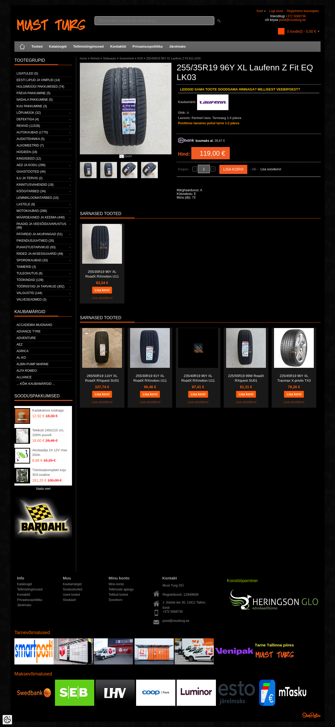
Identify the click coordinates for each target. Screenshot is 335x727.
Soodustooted (72, 589)
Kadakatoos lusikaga (48, 410)
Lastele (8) (25, 204)
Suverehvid (126, 58)
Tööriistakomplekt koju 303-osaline (49, 472)
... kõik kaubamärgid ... (35, 384)
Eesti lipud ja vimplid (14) (38, 80)
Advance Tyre (28, 331)
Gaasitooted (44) (31, 171)
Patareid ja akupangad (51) (39, 234)
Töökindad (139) (29, 280)
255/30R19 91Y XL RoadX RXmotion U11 (150, 378)
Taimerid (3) (26, 267)
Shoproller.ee (311, 715)
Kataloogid (57, 46)
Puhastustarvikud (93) (36, 247)
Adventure (26, 338)
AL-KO (21, 357)
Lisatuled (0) (27, 73)
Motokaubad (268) (31, 211)
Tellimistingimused (88, 46)
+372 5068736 (296, 16)
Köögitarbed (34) (31, 191)
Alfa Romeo (26, 371)
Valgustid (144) (29, 293)
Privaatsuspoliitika (147, 46)
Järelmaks (177, 46)
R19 (140, 58)
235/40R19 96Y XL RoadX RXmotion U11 (198, 378)
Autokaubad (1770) (32, 132)
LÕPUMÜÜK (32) (28, 113)
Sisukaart (69, 600)
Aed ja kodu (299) (31, 165)
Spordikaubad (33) (32, 260)
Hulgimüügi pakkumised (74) (40, 86)
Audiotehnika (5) (30, 139)
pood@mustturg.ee (292, 20)
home (83, 58)
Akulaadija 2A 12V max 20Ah (49, 452)
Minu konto (116, 584)
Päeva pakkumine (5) (33, 93)
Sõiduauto (109, 58)
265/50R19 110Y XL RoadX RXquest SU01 (102, 378)
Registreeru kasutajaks (303, 11)
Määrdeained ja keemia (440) (40, 217)
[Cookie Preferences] (7, 719)
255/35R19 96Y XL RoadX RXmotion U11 (102, 274)
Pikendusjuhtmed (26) (35, 241)
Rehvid (95, 58)
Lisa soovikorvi (270, 169)
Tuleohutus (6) (29, 273)
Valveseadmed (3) (31, 299)
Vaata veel (43, 489)
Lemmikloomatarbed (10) (37, 198)
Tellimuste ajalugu (121, 589)
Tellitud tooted (118, 594)
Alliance (24, 377)
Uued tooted (71, 594)
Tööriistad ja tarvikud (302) (40, 286)
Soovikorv (115, 600)
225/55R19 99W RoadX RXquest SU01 (246, 378)
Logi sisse (276, 11)
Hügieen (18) (26, 152)
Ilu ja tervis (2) (29, 178)
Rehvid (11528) (28, 126)
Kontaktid (118, 46)
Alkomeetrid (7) (30, 145)
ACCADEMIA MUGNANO (34, 325)
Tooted (36, 46)
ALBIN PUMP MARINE (32, 364)
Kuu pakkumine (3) (31, 106)
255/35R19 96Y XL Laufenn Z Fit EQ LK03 (173, 58)
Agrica (22, 351)
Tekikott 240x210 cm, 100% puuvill (48, 432)
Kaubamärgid (72, 584)
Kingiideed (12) (28, 158)
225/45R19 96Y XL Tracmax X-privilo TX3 (294, 378)
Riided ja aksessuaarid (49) (39, 254)
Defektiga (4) (27, 119)
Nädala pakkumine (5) (34, 100)
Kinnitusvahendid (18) (35, 185)
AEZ (19, 344)
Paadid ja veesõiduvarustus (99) (41, 225)
